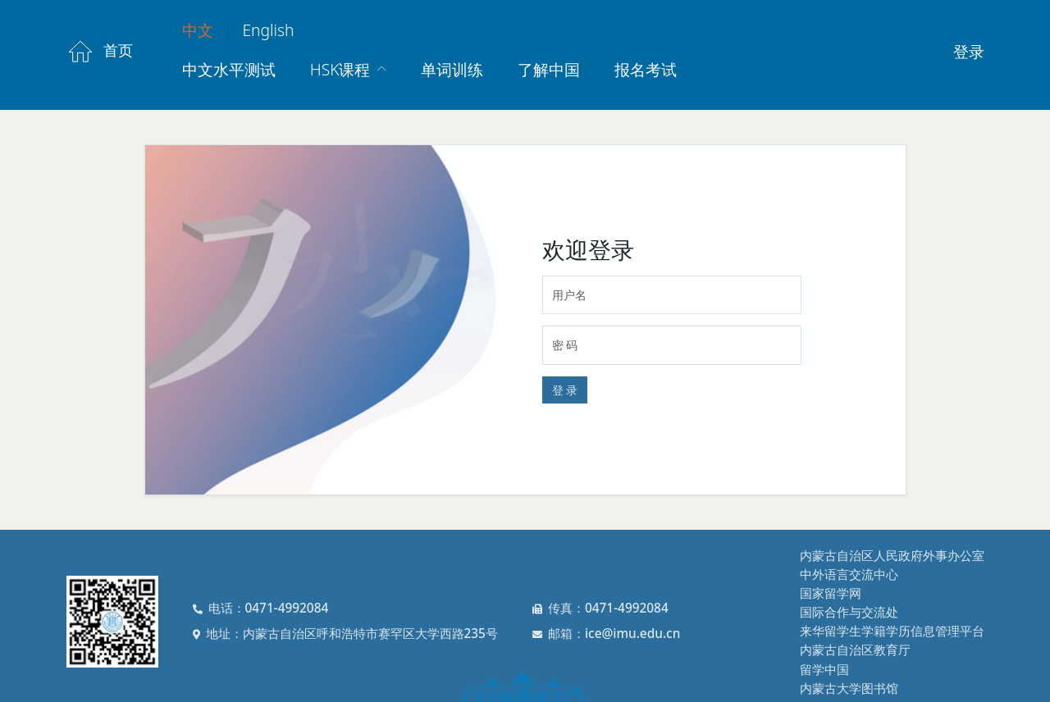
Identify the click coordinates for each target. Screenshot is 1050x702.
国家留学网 (830, 593)
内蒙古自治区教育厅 (855, 650)
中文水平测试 (229, 69)
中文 (197, 30)
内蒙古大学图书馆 (849, 688)
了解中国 (549, 69)
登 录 (565, 390)
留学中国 (824, 669)
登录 (968, 51)
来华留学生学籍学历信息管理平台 (892, 631)
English (268, 30)
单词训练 (452, 69)
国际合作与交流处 (849, 612)
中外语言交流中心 (849, 574)
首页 (100, 52)
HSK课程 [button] (342, 69)
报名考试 (645, 69)
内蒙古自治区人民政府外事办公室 (892, 555)
